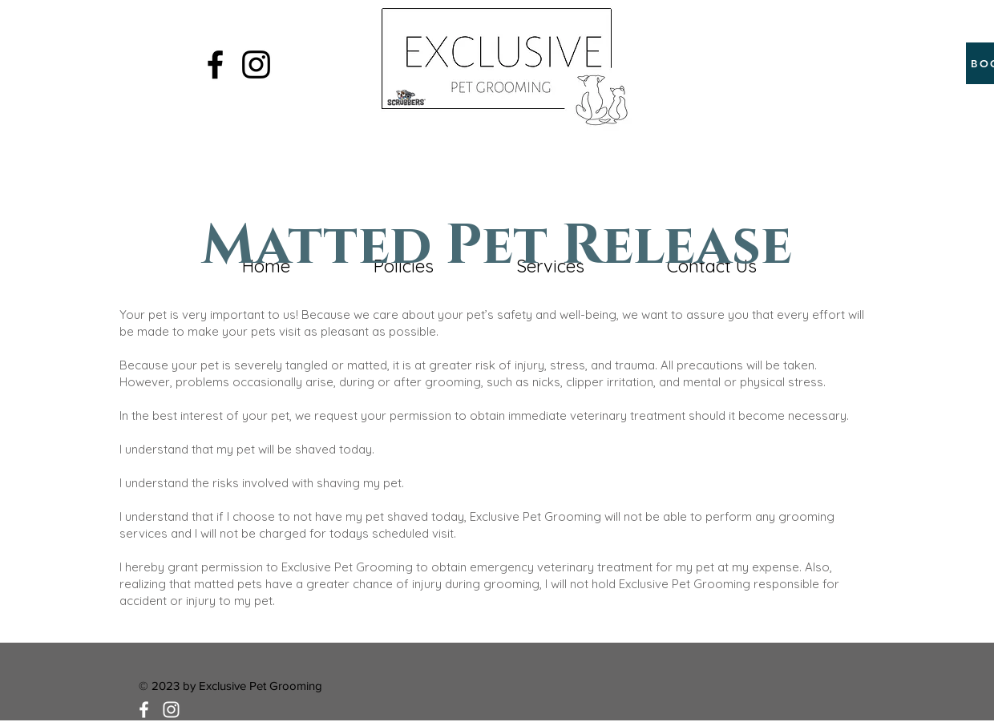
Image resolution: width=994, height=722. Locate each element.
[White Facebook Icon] (144, 709)
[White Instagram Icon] (171, 709)
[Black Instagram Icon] (256, 64)
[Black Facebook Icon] (215, 64)
